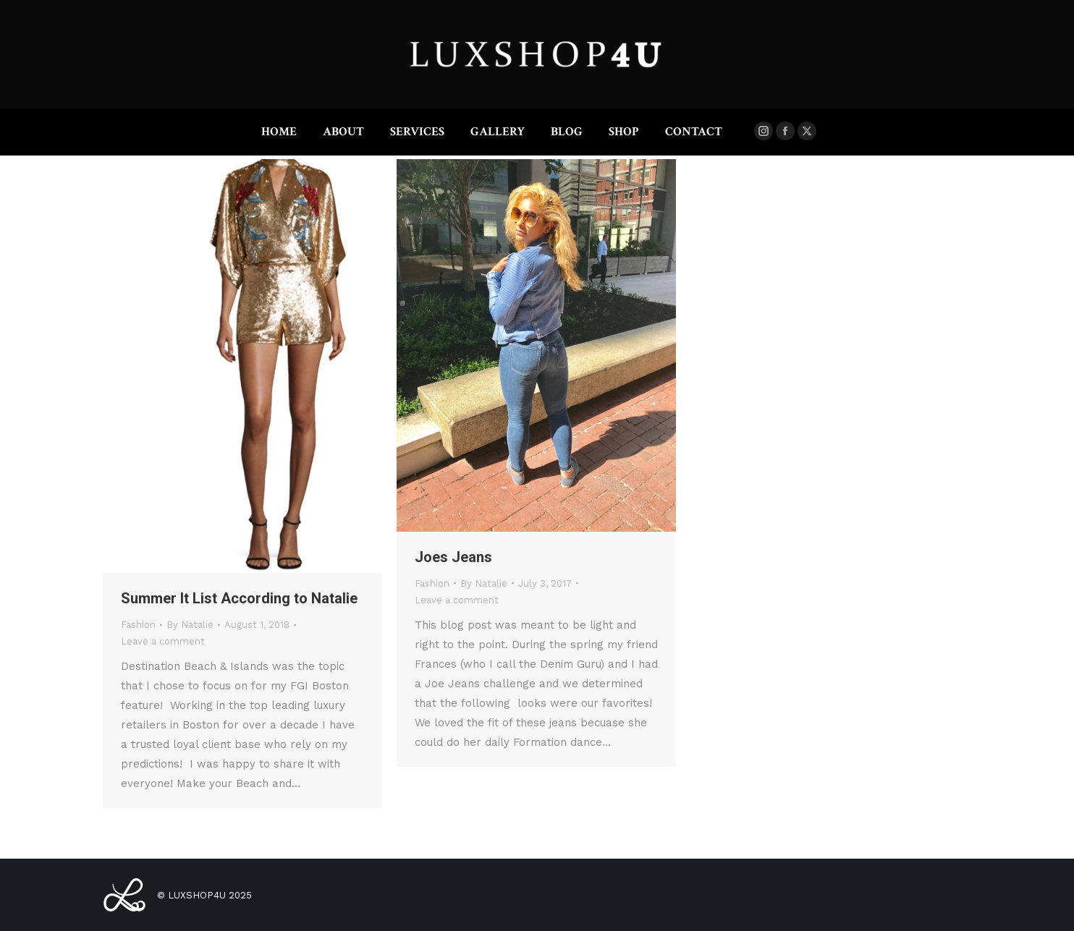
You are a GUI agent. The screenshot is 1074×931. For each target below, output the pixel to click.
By (189, 624)
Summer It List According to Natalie (239, 598)
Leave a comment (163, 641)
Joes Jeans (453, 557)
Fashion (138, 624)
